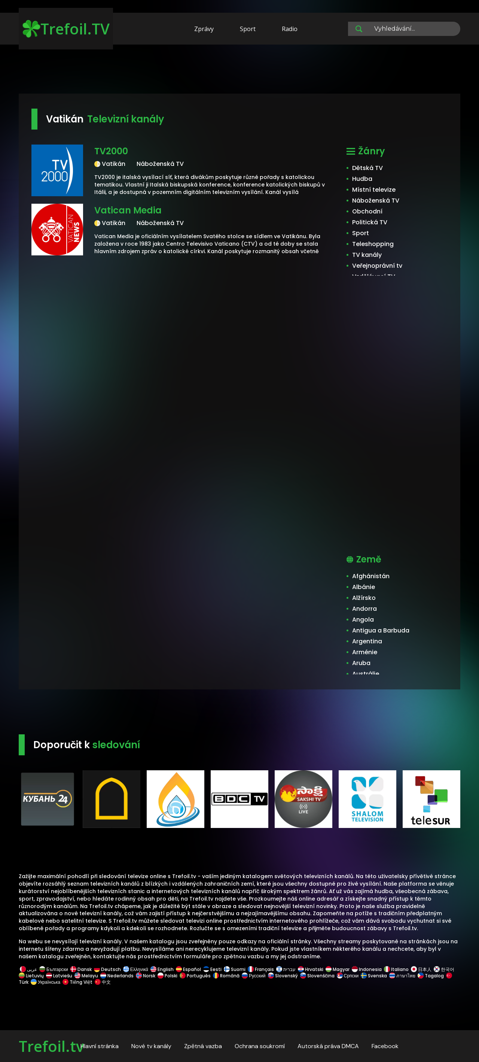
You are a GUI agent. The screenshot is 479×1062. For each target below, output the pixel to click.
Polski (167, 976)
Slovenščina (317, 976)
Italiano (396, 969)
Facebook (385, 1046)
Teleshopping (373, 244)
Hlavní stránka (99, 1046)
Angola (363, 619)
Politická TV (369, 222)
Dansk (81, 969)
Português (195, 976)
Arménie (364, 652)
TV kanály (367, 255)
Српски (348, 976)
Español (188, 969)
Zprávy (204, 29)
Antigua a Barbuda (380, 630)
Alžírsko (364, 598)
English (162, 969)
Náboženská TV (375, 200)
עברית (286, 969)
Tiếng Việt (77, 982)
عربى (28, 969)
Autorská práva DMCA (328, 1046)
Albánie (363, 587)
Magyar (337, 969)
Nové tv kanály (151, 1046)
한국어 (444, 969)
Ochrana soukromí (260, 1046)
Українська (45, 982)
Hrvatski (310, 969)
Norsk (145, 976)
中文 (102, 982)
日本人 (421, 969)
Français (261, 969)
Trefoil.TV (66, 28)
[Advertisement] (239, 70)
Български (53, 969)
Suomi (235, 969)
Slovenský (283, 976)
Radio (290, 29)
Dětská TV (367, 168)
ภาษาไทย (402, 976)
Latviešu (59, 976)
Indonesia (367, 969)
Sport (248, 29)
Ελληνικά (135, 969)
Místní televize (374, 189)
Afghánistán (371, 576)
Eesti (212, 969)
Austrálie (365, 674)
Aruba (361, 663)
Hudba (362, 179)
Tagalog (431, 976)
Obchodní (367, 211)
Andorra (364, 608)
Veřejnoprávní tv (377, 265)
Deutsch (107, 969)
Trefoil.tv (51, 1046)
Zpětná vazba (203, 1046)
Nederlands (117, 976)
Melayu (86, 976)
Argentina (367, 641)
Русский (254, 976)
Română (226, 976)
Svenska (374, 976)
